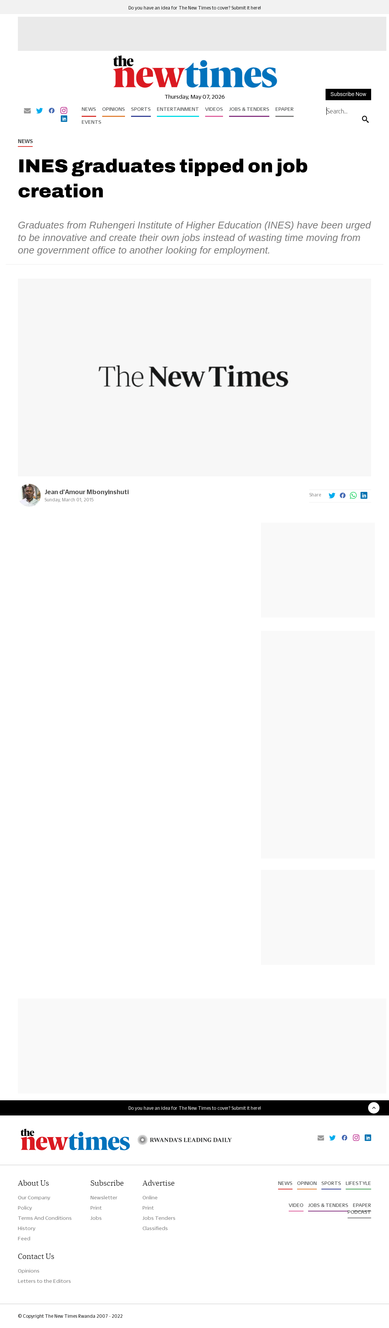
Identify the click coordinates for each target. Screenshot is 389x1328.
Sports (141, 109)
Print (96, 1208)
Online (150, 1197)
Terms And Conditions (45, 1218)
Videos (214, 109)
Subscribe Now (348, 94)
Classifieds (155, 1228)
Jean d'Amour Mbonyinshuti (86, 491)
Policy (25, 1208)
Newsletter (103, 1197)
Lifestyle (358, 1183)
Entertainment (178, 109)
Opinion (307, 1183)
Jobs (96, 1218)
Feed (24, 1238)
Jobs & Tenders (249, 109)
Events (91, 122)
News (89, 109)
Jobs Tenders (159, 1218)
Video (296, 1205)
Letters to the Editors (44, 1281)
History (26, 1228)
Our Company (34, 1197)
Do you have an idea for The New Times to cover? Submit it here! (194, 7)
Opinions (113, 109)
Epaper (284, 109)
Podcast (359, 1212)
